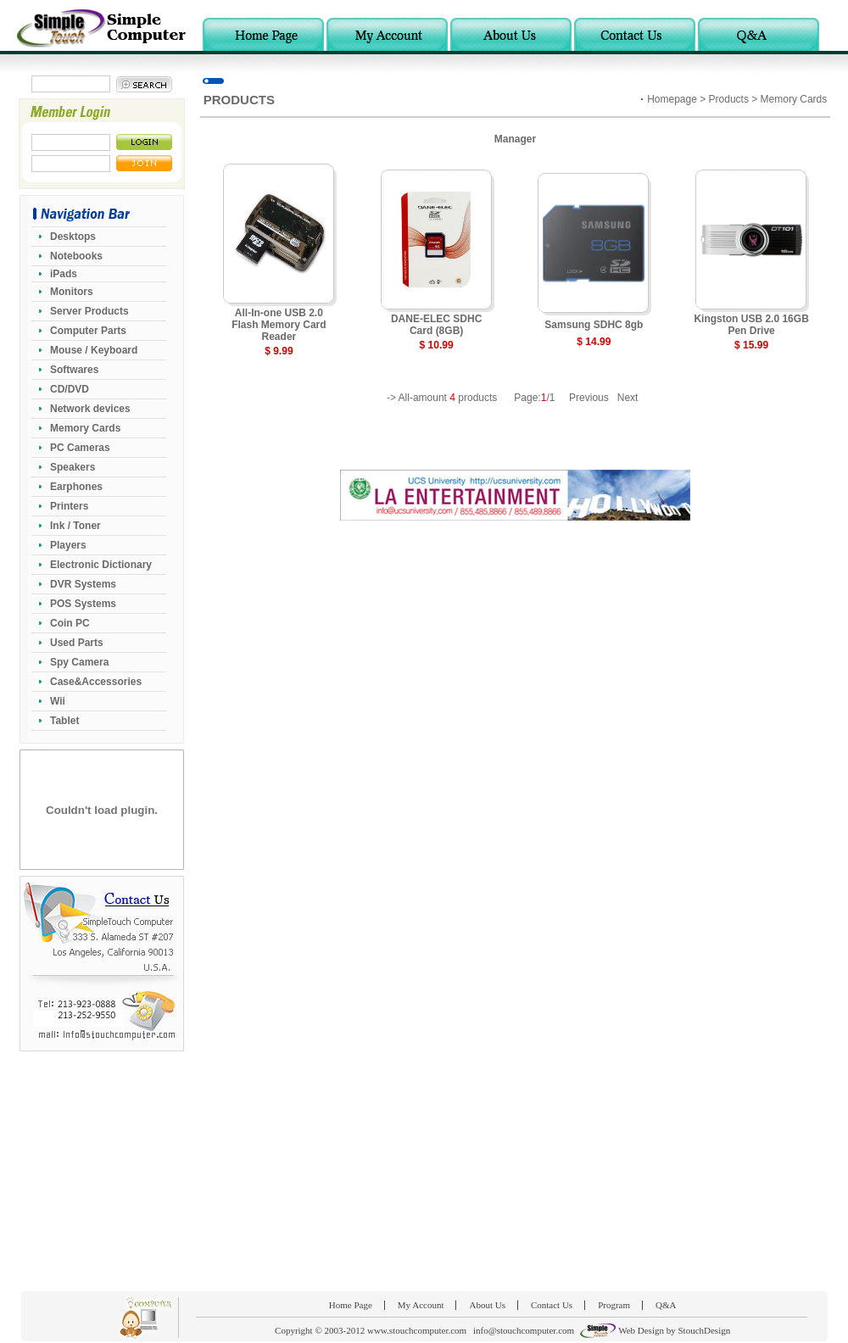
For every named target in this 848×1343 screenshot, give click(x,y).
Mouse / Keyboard (93, 350)
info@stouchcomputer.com (523, 1330)
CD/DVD (69, 389)
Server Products (89, 311)
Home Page (350, 1305)
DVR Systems (83, 584)
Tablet (64, 721)
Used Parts (76, 643)
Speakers (72, 467)
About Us (487, 1305)
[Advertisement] (424, 1171)
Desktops (73, 236)
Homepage (672, 99)
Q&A (666, 1305)
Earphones (76, 487)
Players (68, 545)
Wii (57, 701)
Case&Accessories (96, 682)
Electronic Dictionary (101, 565)
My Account (421, 1305)
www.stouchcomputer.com (416, 1330)
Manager (515, 139)
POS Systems (83, 604)
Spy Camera (79, 662)
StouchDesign (704, 1330)
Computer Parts (88, 331)
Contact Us (551, 1305)
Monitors (71, 292)
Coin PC (70, 623)
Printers (69, 506)
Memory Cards (85, 428)
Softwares (74, 370)
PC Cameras (80, 448)
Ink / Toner (75, 526)
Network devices (90, 409)
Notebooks (76, 256)
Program (614, 1305)
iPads (63, 274)
